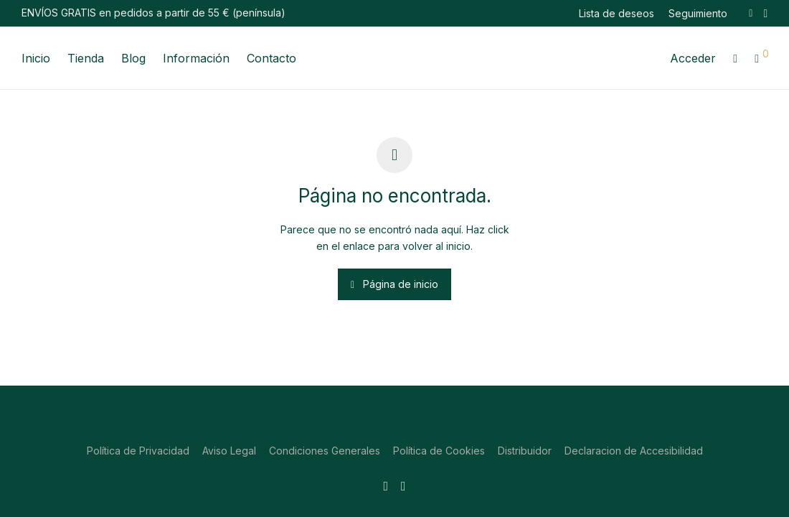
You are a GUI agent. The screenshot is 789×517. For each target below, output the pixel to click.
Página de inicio (394, 284)
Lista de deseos (616, 14)
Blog (133, 58)
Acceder (693, 58)
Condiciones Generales (324, 450)
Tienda (85, 58)
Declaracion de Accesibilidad (633, 450)
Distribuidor (525, 450)
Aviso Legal (229, 450)
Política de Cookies (439, 450)
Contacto (271, 58)
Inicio (36, 58)
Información (196, 58)
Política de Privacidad (138, 450)
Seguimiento (697, 14)
